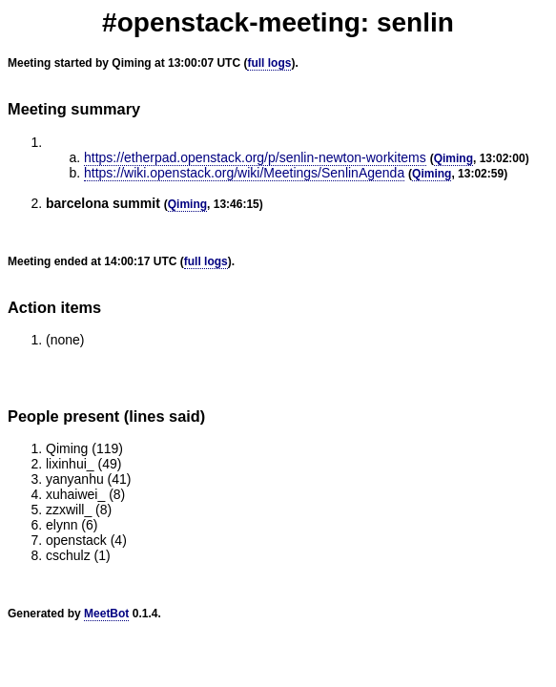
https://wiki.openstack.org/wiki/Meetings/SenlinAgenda (244, 172)
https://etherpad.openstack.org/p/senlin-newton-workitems (255, 157)
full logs (269, 63)
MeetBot (106, 613)
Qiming (453, 158)
